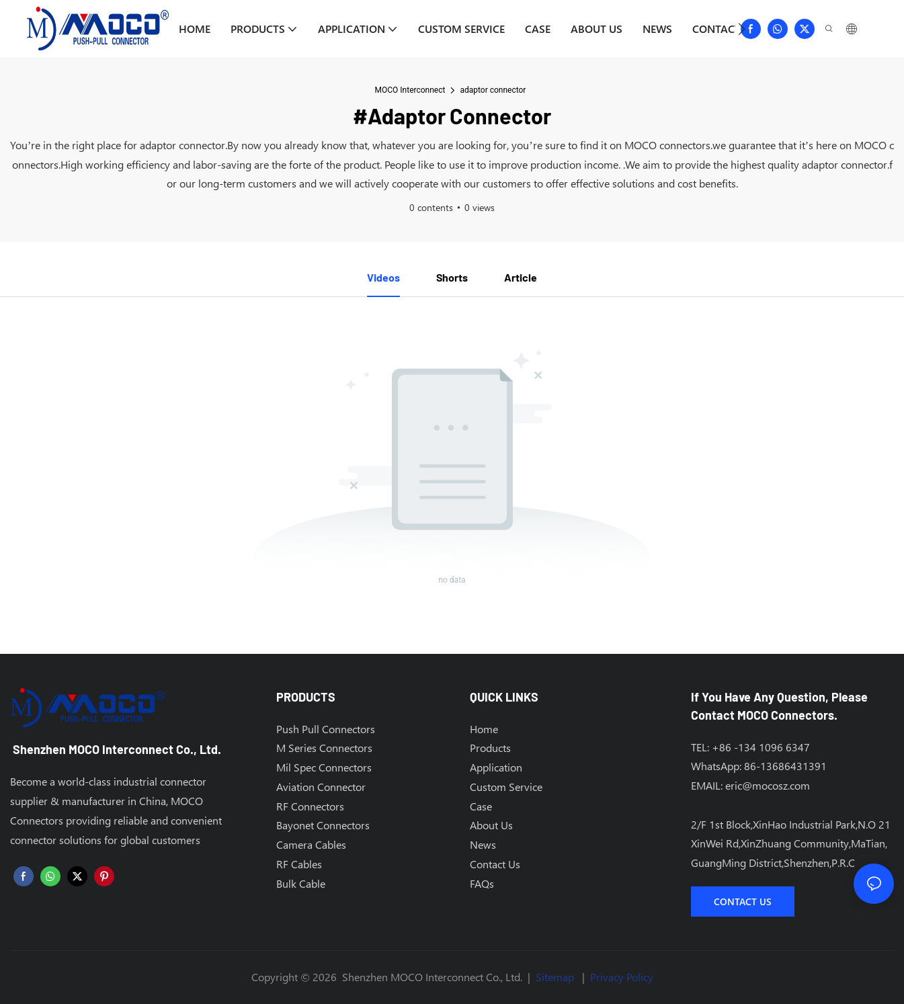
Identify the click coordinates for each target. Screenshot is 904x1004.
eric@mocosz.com (767, 785)
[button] (741, 29)
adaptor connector (493, 90)
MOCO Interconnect (410, 90)
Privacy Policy (621, 977)
